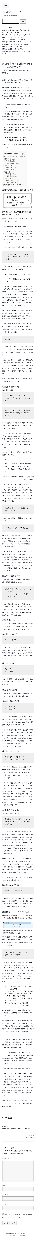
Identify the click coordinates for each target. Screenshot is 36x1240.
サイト (4, 1204)
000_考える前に (17, 30)
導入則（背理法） (11, 161)
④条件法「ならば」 (9, 178)
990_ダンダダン (19, 49)
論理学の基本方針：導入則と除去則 (14, 157)
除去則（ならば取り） (12, 182)
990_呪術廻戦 (6, 51)
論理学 (10, 1118)
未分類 (4, 53)
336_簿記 (5, 42)
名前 (4, 1185)
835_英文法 (6, 44)
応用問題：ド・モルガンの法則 (13, 185)
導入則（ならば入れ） (12, 180)
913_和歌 (14, 44)
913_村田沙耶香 (23, 44)
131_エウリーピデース (9, 39)
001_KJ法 (26, 30)
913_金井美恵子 (7, 49)
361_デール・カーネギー (24, 42)
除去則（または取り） (12, 176)
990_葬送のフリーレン (19, 51)
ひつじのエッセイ (11, 12)
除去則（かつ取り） (11, 169)
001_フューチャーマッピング (11, 35)
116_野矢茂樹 (18, 37)
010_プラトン (26, 35)
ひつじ (20, 71)
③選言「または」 (8, 172)
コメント (6, 1159)
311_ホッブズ (22, 39)
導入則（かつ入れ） (11, 167)
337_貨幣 (12, 42)
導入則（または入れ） (12, 174)
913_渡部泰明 (18, 46)
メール (5, 1195)
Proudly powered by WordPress (15, 1233)
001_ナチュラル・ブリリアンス (12, 32)
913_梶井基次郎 (7, 46)
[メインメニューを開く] (5, 5)
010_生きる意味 (7, 37)
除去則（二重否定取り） (13, 163)
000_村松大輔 (6, 30)
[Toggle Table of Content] (23, 153)
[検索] (23, 21)
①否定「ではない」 (9, 159)
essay (29, 51)
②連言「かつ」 (8, 165)
